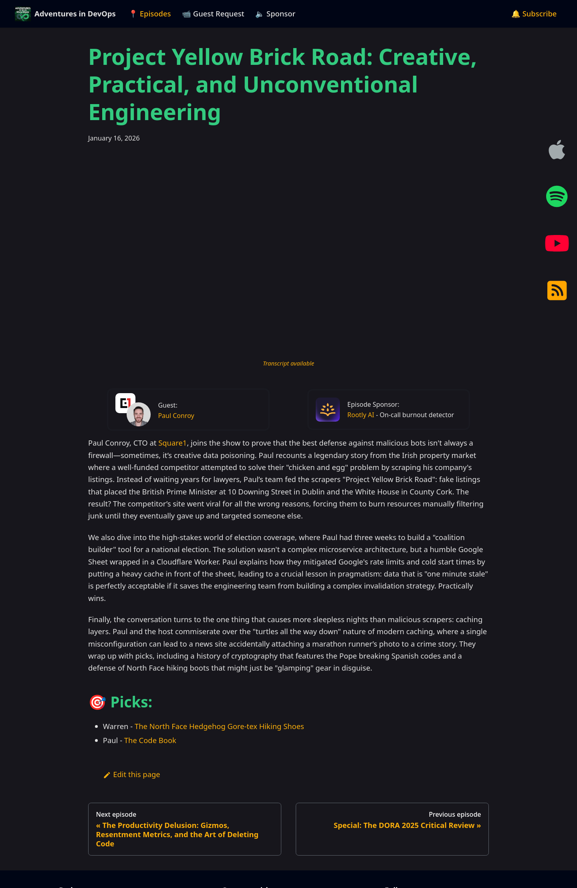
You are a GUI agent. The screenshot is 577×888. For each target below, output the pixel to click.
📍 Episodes (150, 13)
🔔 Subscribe (534, 13)
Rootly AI (360, 414)
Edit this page (131, 774)
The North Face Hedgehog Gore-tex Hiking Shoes (219, 726)
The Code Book (150, 740)
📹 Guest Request (213, 13)
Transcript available (288, 363)
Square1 (172, 443)
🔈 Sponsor (275, 13)
